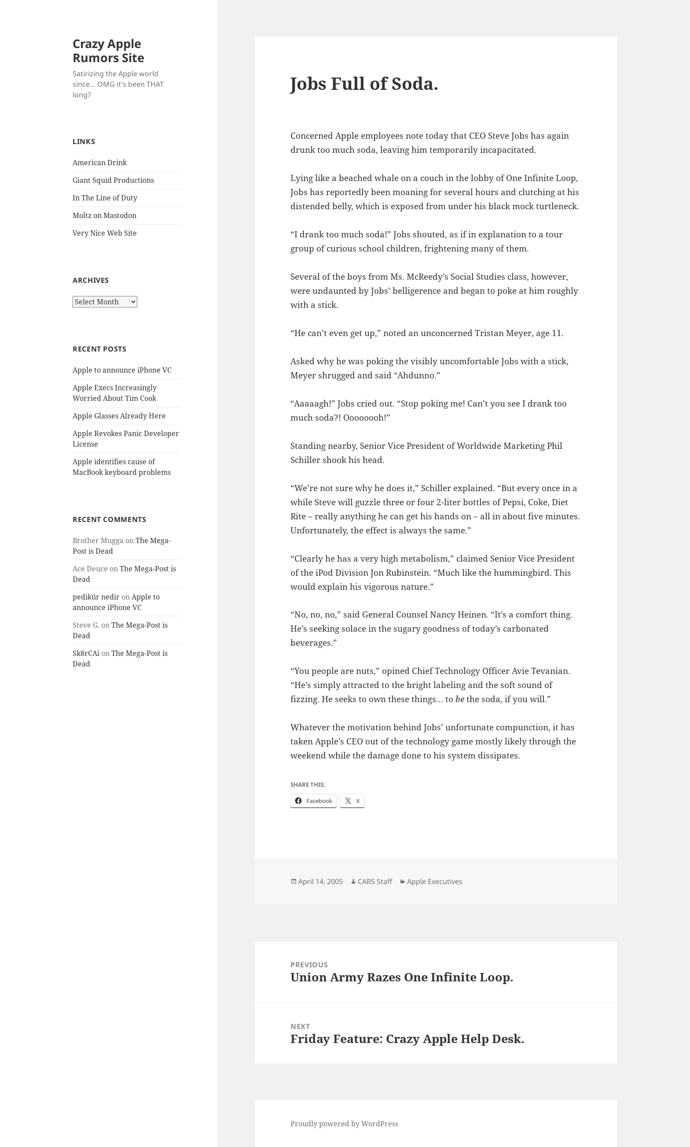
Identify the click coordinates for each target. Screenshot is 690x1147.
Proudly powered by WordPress (344, 1123)
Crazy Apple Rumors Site (108, 50)
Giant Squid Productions (113, 180)
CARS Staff (375, 881)
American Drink (100, 162)
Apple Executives (434, 881)
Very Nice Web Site (105, 233)
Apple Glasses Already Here (119, 416)
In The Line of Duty (105, 198)
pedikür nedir (96, 597)
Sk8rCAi (86, 653)
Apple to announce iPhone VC (122, 370)
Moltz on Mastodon (104, 215)
